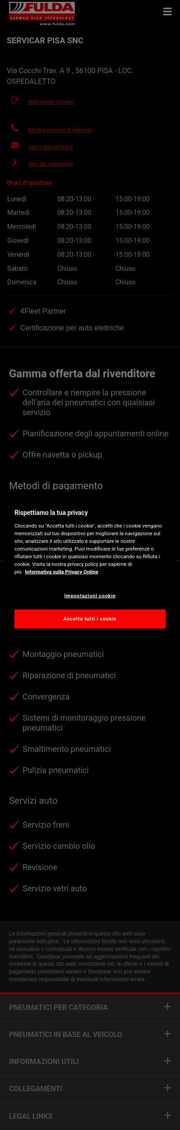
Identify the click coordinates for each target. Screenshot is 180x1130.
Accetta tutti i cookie (90, 619)
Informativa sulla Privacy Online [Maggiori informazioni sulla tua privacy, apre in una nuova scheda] (61, 572)
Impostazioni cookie (90, 596)
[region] (90, 565)
